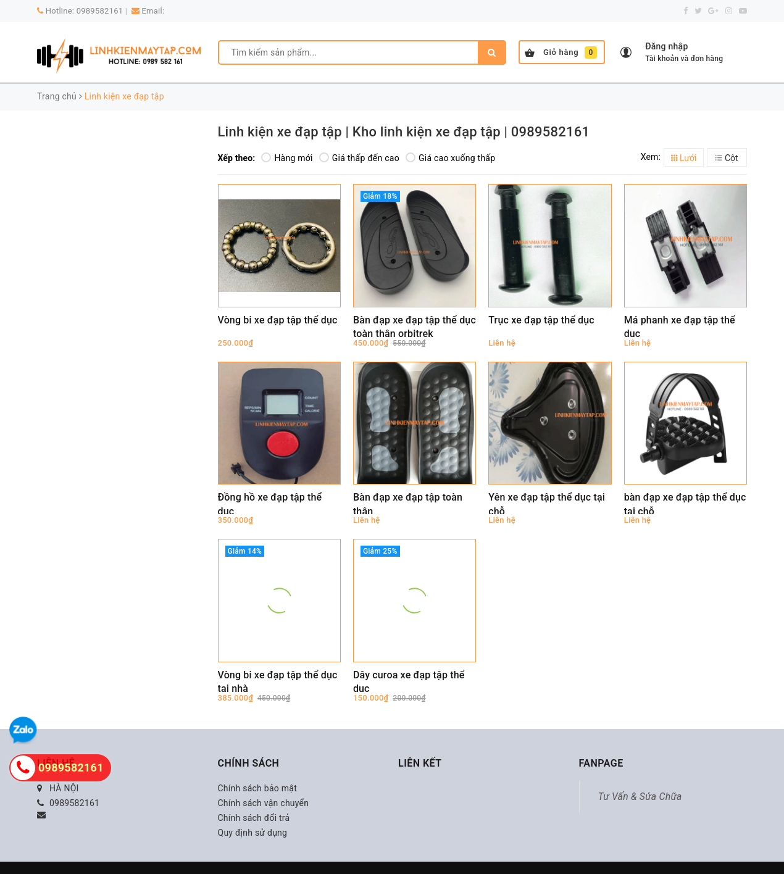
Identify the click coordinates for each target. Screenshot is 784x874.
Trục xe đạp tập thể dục (541, 320)
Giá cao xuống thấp (450, 158)
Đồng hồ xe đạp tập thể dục (270, 502)
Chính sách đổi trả (254, 818)
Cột (726, 158)
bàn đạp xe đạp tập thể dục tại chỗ (685, 502)
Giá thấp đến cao (359, 158)
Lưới (684, 158)
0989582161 (100, 10)
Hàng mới (286, 158)
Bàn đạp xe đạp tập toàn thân (407, 502)
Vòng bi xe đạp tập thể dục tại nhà (278, 680)
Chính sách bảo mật (257, 788)
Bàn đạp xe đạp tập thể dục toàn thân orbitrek (414, 325)
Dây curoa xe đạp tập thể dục (409, 680)
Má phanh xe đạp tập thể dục (679, 325)
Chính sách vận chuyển (263, 803)
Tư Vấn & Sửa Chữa (640, 796)
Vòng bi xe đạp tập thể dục (278, 320)
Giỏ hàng (561, 52)
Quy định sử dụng (253, 833)
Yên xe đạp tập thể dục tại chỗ (546, 502)
